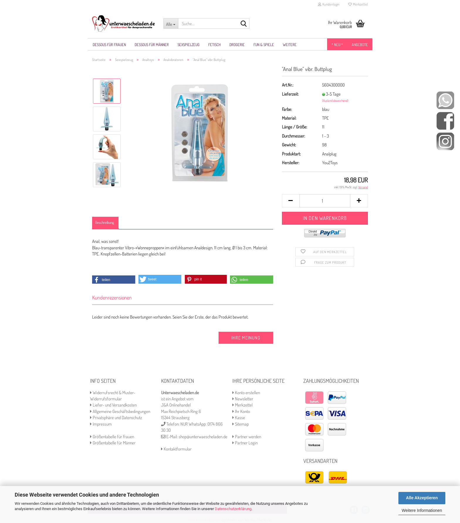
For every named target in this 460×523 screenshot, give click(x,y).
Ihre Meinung (245, 338)
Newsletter (242, 399)
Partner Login (245, 443)
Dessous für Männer (152, 44)
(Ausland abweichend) (335, 101)
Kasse (238, 417)
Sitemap (240, 424)
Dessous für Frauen (109, 44)
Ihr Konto (241, 411)
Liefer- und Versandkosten (113, 405)
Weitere (290, 44)
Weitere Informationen (422, 510)
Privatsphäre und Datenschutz (116, 417)
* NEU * (337, 44)
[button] (113, 279)
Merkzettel (358, 4)
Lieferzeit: (290, 94)
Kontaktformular (176, 449)
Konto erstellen (246, 392)
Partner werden (246, 436)
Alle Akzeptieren (422, 497)
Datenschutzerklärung (233, 509)
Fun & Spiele (263, 44)
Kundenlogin (328, 4)
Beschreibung (104, 222)
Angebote (360, 44)
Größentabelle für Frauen (112, 436)
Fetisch (214, 44)
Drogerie (237, 44)
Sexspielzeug (188, 44)
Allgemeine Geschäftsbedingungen (120, 411)
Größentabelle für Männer (113, 443)
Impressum (101, 424)
